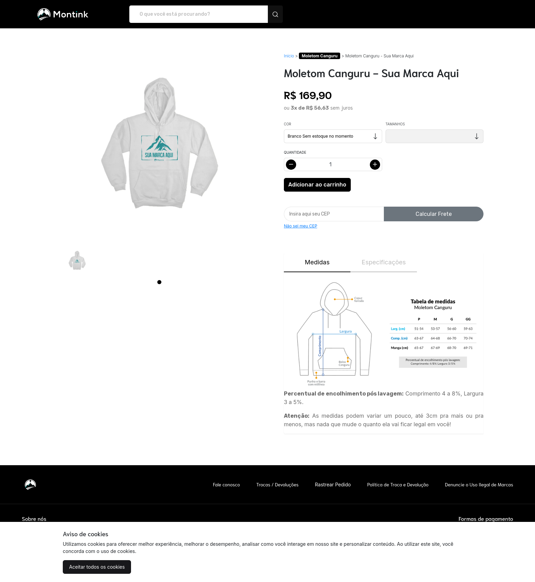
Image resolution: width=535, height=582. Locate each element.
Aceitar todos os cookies (97, 567)
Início (289, 55)
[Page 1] (159, 282)
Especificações (384, 262)
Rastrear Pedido (333, 484)
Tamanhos (395, 124)
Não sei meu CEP (300, 225)
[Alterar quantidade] (333, 164)
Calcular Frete (434, 214)
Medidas (317, 262)
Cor (287, 124)
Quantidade (295, 152)
